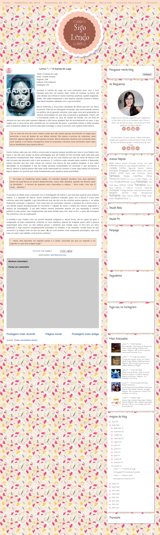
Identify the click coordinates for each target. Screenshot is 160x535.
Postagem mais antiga (85, 333)
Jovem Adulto (130, 179)
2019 (114, 484)
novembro (118, 431)
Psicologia (123, 190)
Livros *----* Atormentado (131, 344)
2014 (114, 501)
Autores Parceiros (129, 2)
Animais (140, 163)
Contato (152, 2)
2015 (114, 497)
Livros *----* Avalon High (131, 398)
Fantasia (114, 176)
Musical (132, 182)
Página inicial (54, 333)
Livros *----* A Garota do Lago (124, 469)
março (116, 459)
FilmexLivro (114, 179)
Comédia (113, 168)
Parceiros (140, 185)
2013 (114, 504)
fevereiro (117, 462)
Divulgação (124, 170)
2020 (114, 425)
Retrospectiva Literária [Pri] (124, 479)
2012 (114, 508)
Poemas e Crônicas (124, 188)
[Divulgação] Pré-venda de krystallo (126, 472)
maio (116, 452)
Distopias (113, 170)
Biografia (134, 166)
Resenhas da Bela (27, 2)
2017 (114, 491)
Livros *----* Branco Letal (122, 475)
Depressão (132, 168)
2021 (114, 422)
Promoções (114, 190)
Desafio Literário (145, 168)
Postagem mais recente (21, 333)
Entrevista (141, 173)
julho (116, 445)
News (116, 185)
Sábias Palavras (127, 196)
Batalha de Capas (125, 166)
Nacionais (142, 182)
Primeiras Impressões (143, 188)
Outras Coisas (126, 185)
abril (116, 455)
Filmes (76, 2)
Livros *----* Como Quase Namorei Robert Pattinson (135, 384)
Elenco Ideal (130, 173)
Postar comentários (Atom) (25, 340)
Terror (126, 198)
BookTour (142, 166)
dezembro (118, 428)
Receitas (106, 2)
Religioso (113, 192)
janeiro (116, 466)
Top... (130, 199)
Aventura (113, 165)
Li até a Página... (142, 179)
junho (116, 449)
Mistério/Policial (59, 255)
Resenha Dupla (129, 193)
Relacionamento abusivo (143, 190)
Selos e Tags (140, 195)
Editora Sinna (116, 173)
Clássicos (149, 166)
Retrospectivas (146, 193)
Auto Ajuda (148, 163)
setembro (118, 438)
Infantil (123, 179)
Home (7, 2)
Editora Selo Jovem (144, 171)
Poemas (90, 2)
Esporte (149, 173)
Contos (123, 168)
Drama (133, 170)
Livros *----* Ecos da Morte (132, 370)
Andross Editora (121, 163)
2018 (114, 487)
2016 (114, 494)
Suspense (118, 198)
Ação (111, 163)
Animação (132, 163)
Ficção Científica (133, 176)
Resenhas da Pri (56, 2)
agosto (116, 442)
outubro (117, 435)
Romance (114, 196)
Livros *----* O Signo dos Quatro (134, 357)
